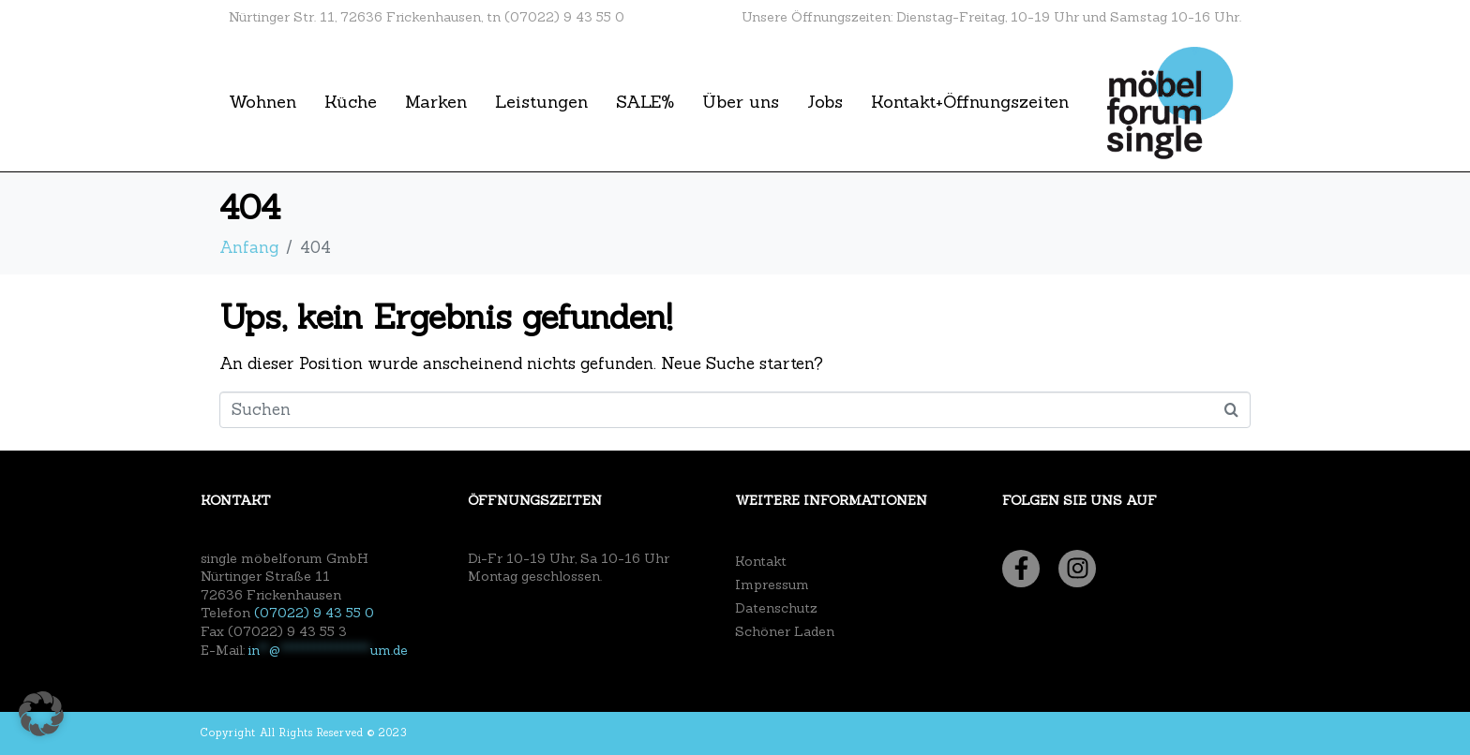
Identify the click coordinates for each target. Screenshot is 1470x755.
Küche (350, 102)
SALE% (645, 102)
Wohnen (262, 102)
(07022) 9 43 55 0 (314, 612)
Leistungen (541, 102)
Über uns (740, 102)
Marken (436, 102)
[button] (41, 714)
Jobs (825, 102)
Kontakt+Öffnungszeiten (970, 102)
